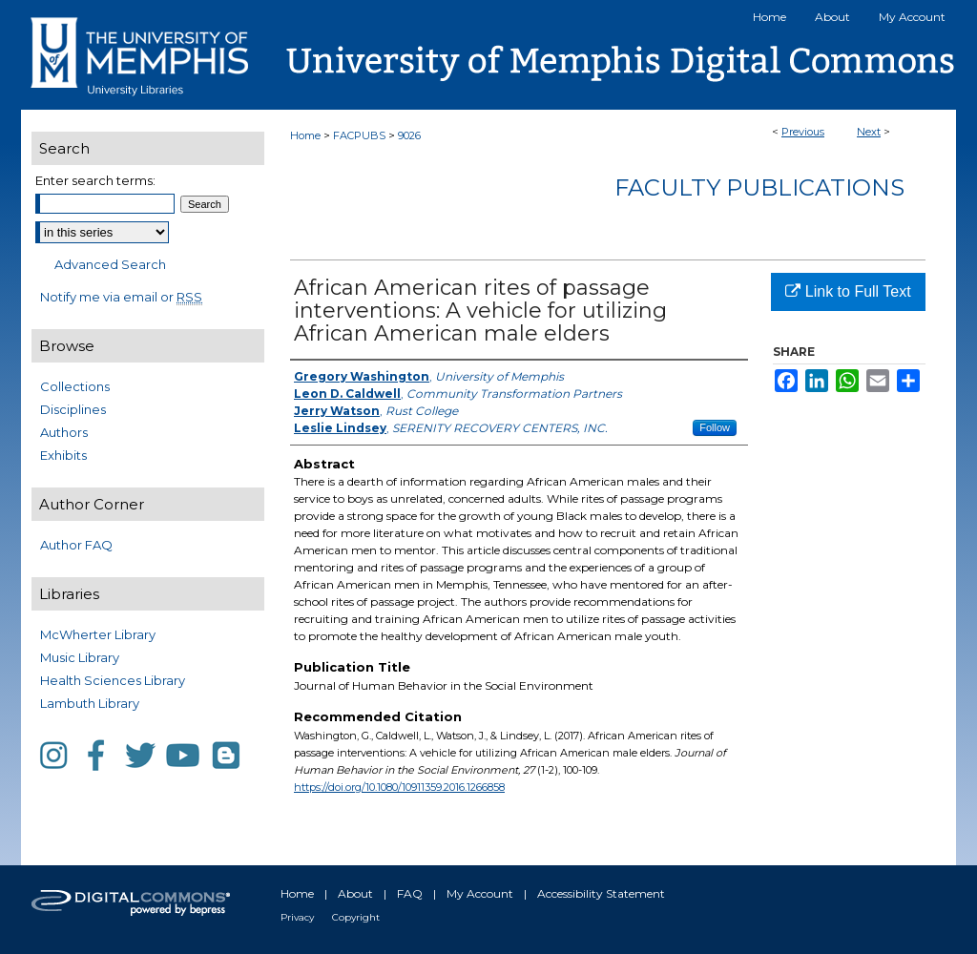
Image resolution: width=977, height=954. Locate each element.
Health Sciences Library (112, 680)
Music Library (79, 657)
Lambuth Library (89, 703)
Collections (75, 386)
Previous (802, 131)
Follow (714, 427)
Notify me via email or (121, 296)
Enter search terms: (95, 180)
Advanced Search (110, 264)
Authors (64, 432)
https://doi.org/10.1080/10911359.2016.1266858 (399, 787)
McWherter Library (98, 634)
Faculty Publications (759, 187)
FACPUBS (359, 135)
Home (305, 135)
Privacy (297, 917)
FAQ (410, 893)
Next (869, 131)
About (355, 893)
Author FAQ (76, 544)
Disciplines (73, 409)
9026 (409, 135)
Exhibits (63, 455)
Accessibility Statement (601, 893)
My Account (480, 893)
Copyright (356, 917)
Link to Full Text (847, 291)
